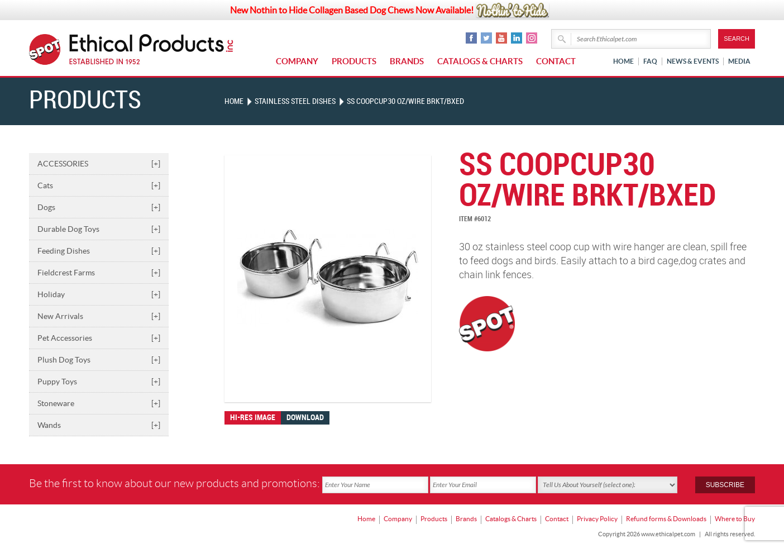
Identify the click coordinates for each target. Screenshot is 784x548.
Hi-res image (252, 417)
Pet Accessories (98, 338)
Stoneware (98, 403)
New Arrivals (98, 316)
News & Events (693, 61)
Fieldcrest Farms (98, 273)
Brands (407, 61)
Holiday (98, 294)
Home (623, 61)
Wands (98, 425)
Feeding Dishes (98, 251)
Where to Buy (735, 517)
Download (305, 417)
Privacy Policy (597, 517)
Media (739, 61)
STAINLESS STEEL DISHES (295, 101)
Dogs (98, 207)
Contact (556, 61)
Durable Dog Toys (98, 229)
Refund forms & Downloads (666, 517)
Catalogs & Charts (480, 61)
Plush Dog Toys (98, 360)
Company (297, 61)
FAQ (650, 61)
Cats (98, 185)
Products (354, 61)
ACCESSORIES (98, 164)
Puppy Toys (98, 382)
